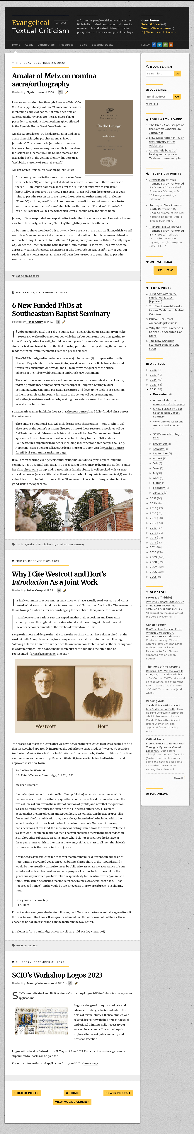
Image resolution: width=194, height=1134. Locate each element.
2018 (153, 513)
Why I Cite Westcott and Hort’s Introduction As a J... (168, 425)
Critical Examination (43, 653)
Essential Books (102, 44)
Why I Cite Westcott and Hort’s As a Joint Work (59, 578)
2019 (153, 508)
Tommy (154, 205)
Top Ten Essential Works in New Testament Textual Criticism (166, 310)
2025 (153, 374)
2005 (153, 576)
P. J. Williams (149, 32)
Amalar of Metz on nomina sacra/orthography (54, 80)
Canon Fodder (156, 624)
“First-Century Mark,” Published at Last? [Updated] (163, 297)
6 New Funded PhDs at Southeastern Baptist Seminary (61, 309)
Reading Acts (155, 701)
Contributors (46, 44)
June (156, 468)
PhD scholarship (45, 544)
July (156, 463)
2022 (153, 389)
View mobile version (72, 1102)
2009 (153, 557)
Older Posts (26, 1093)
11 (60, 92)
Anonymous (157, 179)
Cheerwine (30, 469)
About (29, 44)
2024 (153, 379)
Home (16, 44)
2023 (153, 384)
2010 (153, 552)
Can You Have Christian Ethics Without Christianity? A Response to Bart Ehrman (164, 632)
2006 (153, 572)
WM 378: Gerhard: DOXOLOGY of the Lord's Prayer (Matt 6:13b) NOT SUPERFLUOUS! (165, 605)
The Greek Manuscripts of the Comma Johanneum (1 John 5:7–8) (166, 128)
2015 (153, 527)
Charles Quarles (25, 544)
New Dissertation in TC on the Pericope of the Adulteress (166, 141)
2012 (153, 542)
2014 (153, 532)
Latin (19, 275)
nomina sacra (31, 275)
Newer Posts (117, 1093)
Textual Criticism (40, 27)
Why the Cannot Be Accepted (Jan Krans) (166, 331)
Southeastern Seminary (70, 544)
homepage (91, 1063)
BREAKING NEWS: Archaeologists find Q (163, 321)
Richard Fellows (160, 226)
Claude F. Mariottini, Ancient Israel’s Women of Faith (163, 707)
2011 (153, 547)
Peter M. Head (151, 24)
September (161, 453)
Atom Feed (152, 104)
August (158, 458)
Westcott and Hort (27, 945)
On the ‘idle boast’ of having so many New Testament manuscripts (165, 154)
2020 (153, 503)
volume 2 (48, 107)
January (158, 492)
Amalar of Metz (65, 102)
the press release (74, 351)
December (161, 394)
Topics (82, 44)
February (159, 488)
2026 (153, 369)
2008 (153, 562)
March (157, 483)
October (159, 448)
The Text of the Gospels (163, 666)
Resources (66, 44)
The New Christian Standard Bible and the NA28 (164, 344)
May (156, 473)
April (156, 478)
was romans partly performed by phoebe (166, 183)
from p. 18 (26, 610)
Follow (165, 270)
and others (167, 32)
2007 (153, 567)
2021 (153, 498)
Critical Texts (155, 739)
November (160, 443)
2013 (153, 537)
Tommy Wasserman (155, 28)
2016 (153, 523)
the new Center (77, 411)
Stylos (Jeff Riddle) (159, 597)
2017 (153, 518)
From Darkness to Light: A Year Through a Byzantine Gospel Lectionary (165, 747)
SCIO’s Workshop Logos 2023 (57, 975)
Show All (178, 778)
